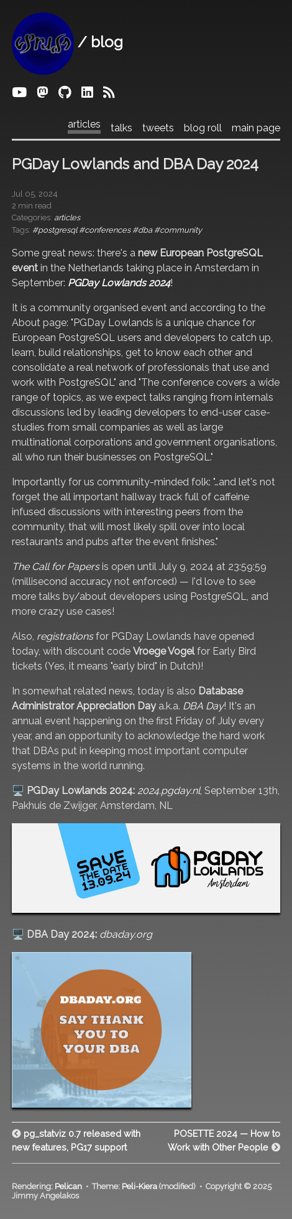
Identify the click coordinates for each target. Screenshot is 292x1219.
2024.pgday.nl (168, 790)
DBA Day (203, 706)
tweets (158, 128)
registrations (65, 636)
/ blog (67, 42)
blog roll (203, 128)
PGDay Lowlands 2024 (119, 283)
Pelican (68, 1186)
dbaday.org (125, 934)
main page (256, 128)
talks (121, 128)
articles (84, 124)
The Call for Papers (55, 566)
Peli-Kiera (139, 1186)
